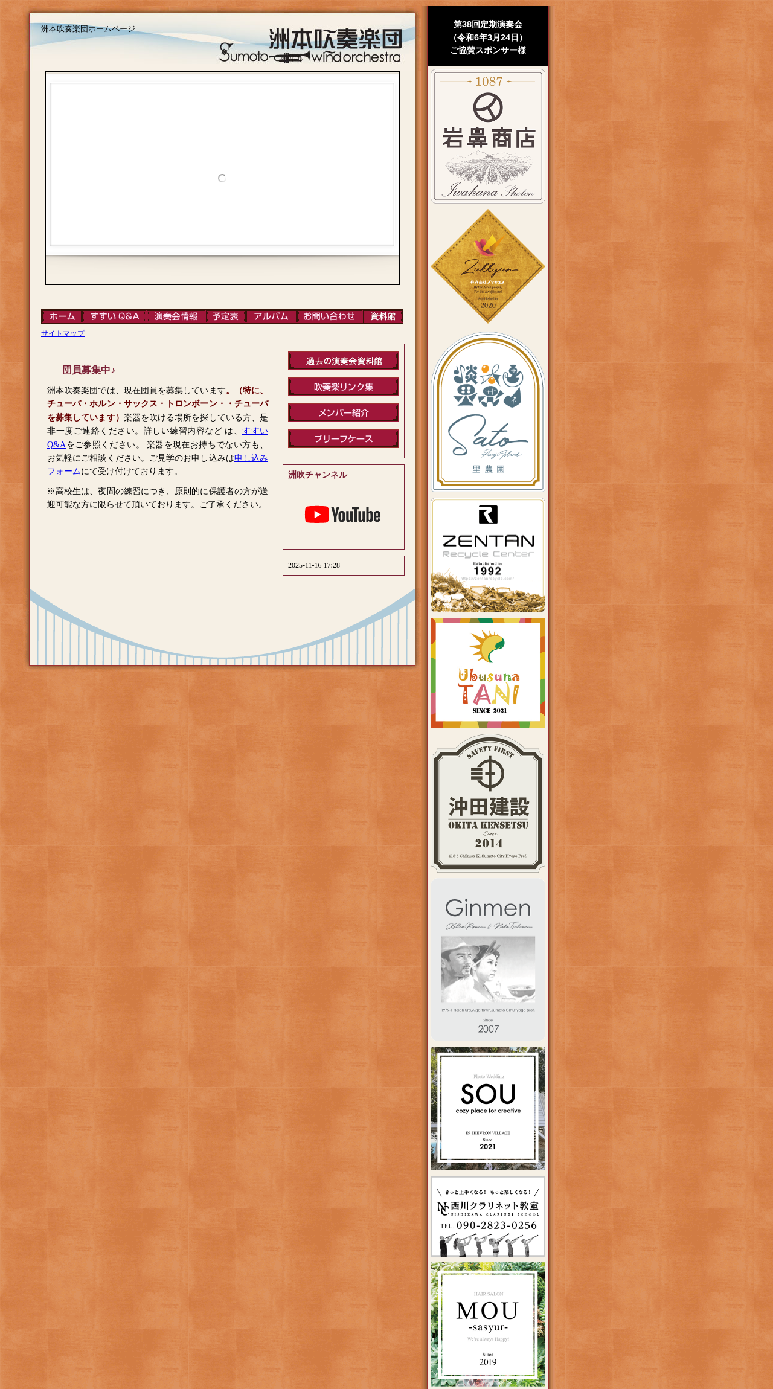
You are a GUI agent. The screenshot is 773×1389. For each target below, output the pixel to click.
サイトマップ (63, 333)
